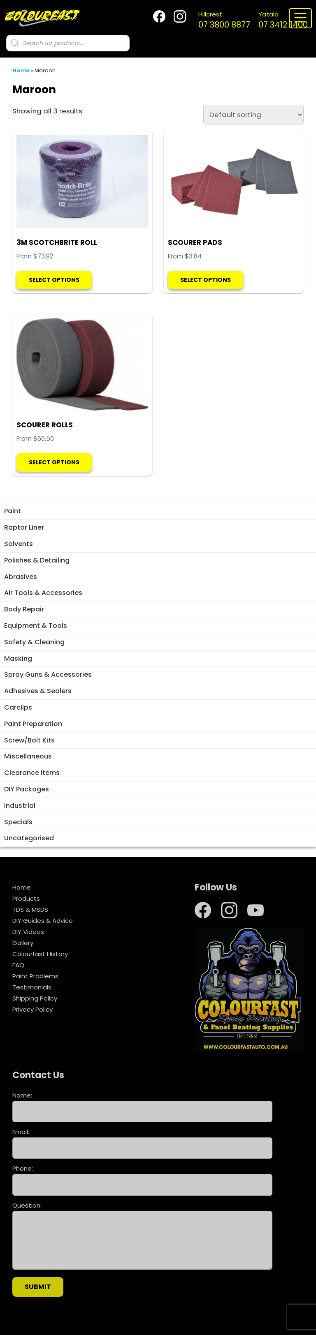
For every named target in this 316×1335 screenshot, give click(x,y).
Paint (12, 511)
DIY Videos (28, 931)
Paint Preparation (33, 724)
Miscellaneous (28, 756)
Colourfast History (40, 954)
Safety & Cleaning (34, 642)
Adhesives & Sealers (38, 691)
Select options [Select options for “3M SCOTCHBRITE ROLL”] (54, 280)
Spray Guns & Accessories (48, 674)
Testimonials (31, 987)
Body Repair (24, 609)
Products (26, 898)
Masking (18, 658)
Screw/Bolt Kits (29, 740)
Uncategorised (29, 838)
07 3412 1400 (283, 20)
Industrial (19, 805)
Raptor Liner (24, 527)
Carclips (18, 707)
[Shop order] (253, 115)
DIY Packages (26, 789)
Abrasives (20, 576)
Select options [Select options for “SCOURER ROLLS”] (54, 462)
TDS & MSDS (30, 909)
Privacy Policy (32, 1009)
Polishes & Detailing (37, 560)
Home (21, 70)
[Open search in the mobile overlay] (68, 43)
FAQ (18, 965)
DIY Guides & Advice (42, 920)
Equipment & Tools (35, 625)
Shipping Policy (34, 998)
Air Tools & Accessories (43, 592)
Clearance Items (32, 772)
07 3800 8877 (224, 20)
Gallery (22, 942)
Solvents (18, 544)
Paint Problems (35, 976)
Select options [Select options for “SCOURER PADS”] (205, 280)
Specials (18, 822)
